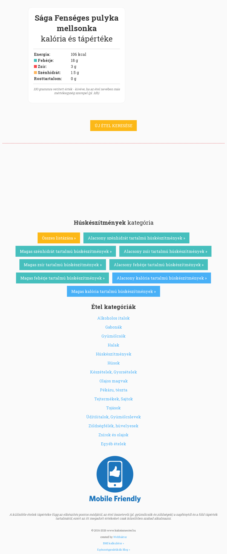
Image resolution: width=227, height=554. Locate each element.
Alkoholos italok (113, 318)
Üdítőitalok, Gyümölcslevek (113, 416)
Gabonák (113, 327)
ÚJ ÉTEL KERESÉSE (113, 125)
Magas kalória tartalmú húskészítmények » (113, 291)
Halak (113, 344)
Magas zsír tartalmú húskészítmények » (63, 264)
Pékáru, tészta (113, 389)
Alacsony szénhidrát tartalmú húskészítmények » (136, 237)
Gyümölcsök (113, 336)
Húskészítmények (113, 353)
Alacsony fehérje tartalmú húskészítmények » (158, 264)
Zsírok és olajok (113, 434)
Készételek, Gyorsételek (113, 371)
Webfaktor (120, 537)
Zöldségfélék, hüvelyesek (113, 425)
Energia (41, 54)
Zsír (42, 66)
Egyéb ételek (113, 443)
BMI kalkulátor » (113, 543)
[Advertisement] (113, 180)
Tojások (113, 407)
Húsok (113, 362)
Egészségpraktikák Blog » (113, 549)
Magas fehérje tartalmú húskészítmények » (62, 278)
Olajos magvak (113, 380)
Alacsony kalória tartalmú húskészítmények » (162, 278)
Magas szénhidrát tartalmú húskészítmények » (66, 251)
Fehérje (45, 60)
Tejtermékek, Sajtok (113, 398)
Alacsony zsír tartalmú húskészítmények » (165, 251)
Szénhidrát (49, 72)
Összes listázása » (59, 237)
